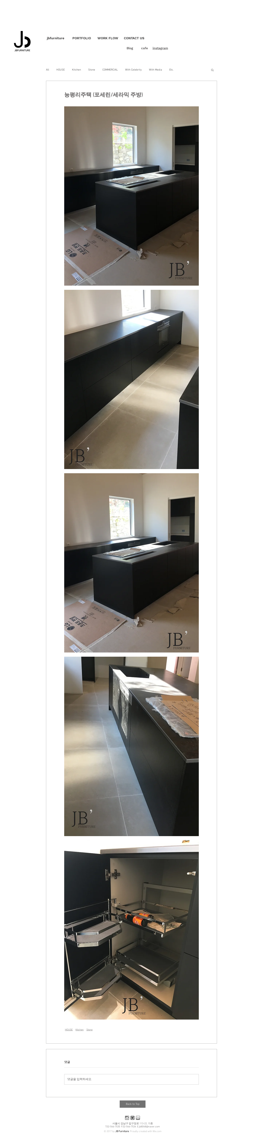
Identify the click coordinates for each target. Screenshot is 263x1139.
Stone (91, 69)
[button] (212, 69)
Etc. (171, 69)
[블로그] (138, 1118)
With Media (155, 69)
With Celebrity (133, 69)
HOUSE (60, 69)
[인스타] (127, 1118)
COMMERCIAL (110, 69)
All (47, 69)
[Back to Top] (133, 1104)
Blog (130, 48)
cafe (144, 48)
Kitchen (76, 69)
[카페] (132, 1118)
